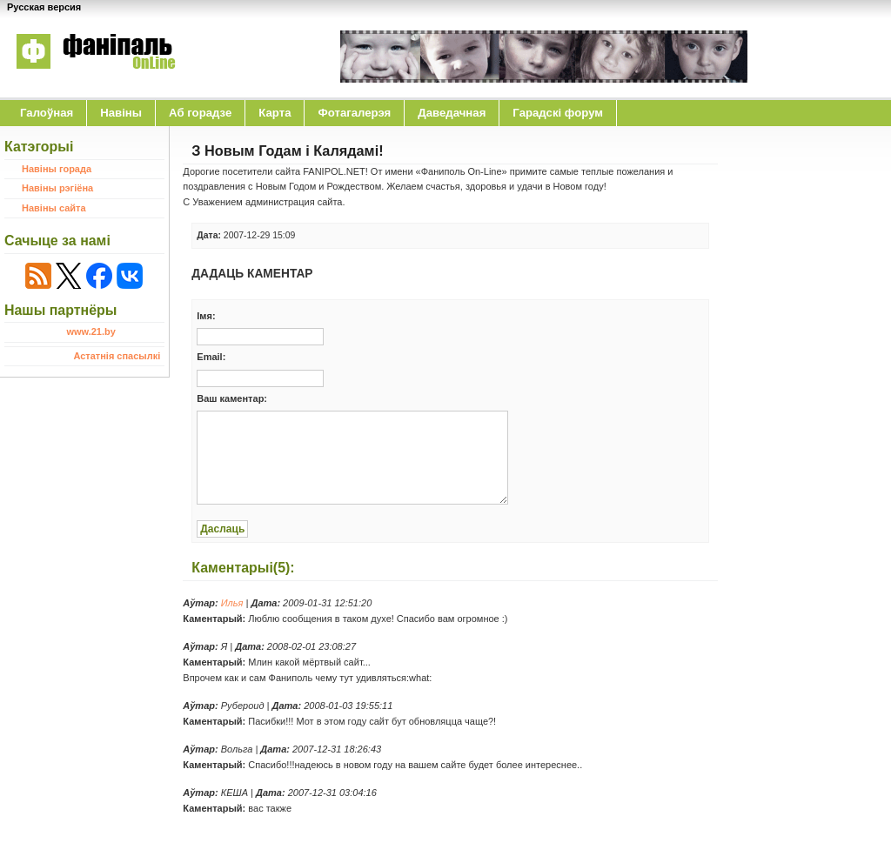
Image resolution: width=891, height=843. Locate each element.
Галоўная (46, 112)
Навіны (121, 112)
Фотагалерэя (354, 112)
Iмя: (206, 316)
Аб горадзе (200, 112)
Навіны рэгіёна (57, 188)
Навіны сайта (54, 208)
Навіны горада (56, 169)
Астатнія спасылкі (116, 356)
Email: (211, 356)
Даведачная (452, 112)
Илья (232, 603)
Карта (274, 112)
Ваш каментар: (232, 398)
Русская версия (44, 7)
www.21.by (90, 331)
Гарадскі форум (557, 112)
